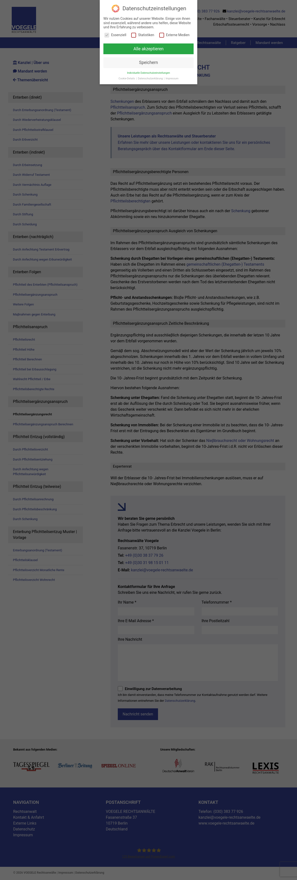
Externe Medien (174, 34)
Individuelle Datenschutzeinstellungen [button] (148, 72)
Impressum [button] (172, 78)
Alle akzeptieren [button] (148, 48)
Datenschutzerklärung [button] (150, 78)
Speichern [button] (148, 62)
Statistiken (142, 34)
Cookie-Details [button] (127, 78)
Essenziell (115, 34)
